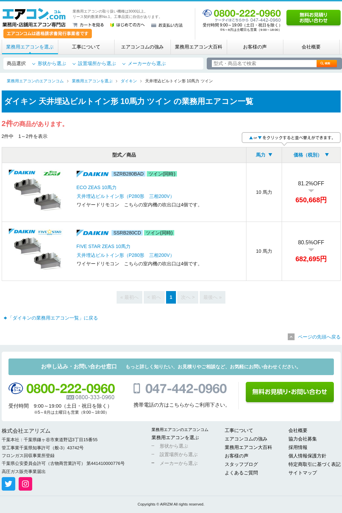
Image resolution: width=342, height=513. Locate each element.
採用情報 (297, 447)
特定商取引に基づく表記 (314, 464)
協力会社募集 (302, 439)
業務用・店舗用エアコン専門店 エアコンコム (34, 17)
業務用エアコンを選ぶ (30, 46)
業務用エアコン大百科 (198, 46)
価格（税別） (308, 155)
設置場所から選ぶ (97, 63)
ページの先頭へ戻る (319, 337)
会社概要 (311, 46)
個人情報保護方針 (307, 455)
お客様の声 (255, 46)
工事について (86, 46)
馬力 (260, 155)
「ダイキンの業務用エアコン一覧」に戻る (53, 318)
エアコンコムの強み (142, 46)
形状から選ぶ (52, 63)
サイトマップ (302, 472)
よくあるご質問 (241, 472)
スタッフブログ (241, 464)
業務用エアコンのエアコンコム (180, 429)
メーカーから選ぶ (147, 63)
